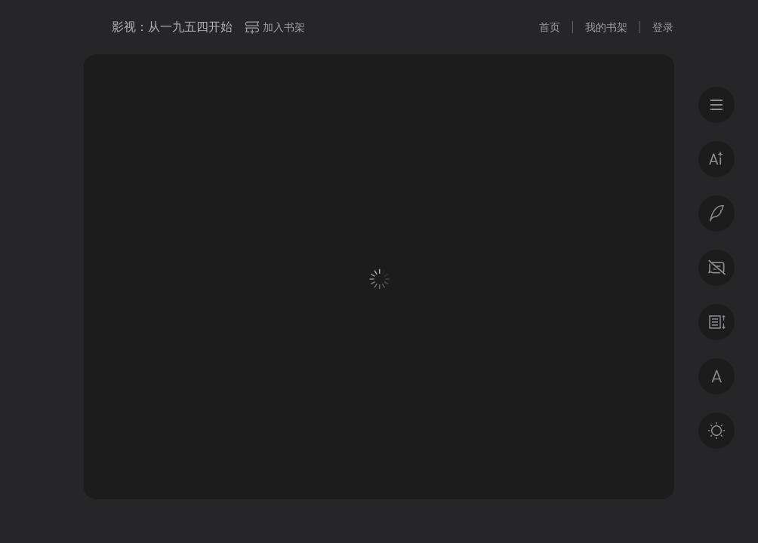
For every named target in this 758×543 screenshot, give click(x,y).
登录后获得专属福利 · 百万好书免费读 (379, 397)
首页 (549, 27)
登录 (662, 27)
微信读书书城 (92, 27)
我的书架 (606, 27)
